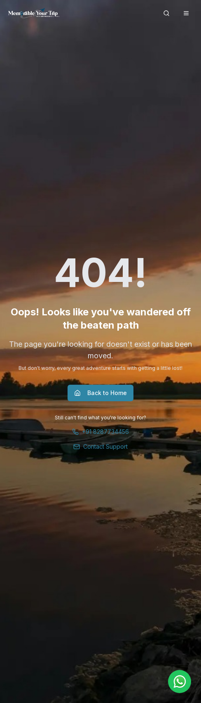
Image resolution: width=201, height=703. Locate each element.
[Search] (166, 13)
